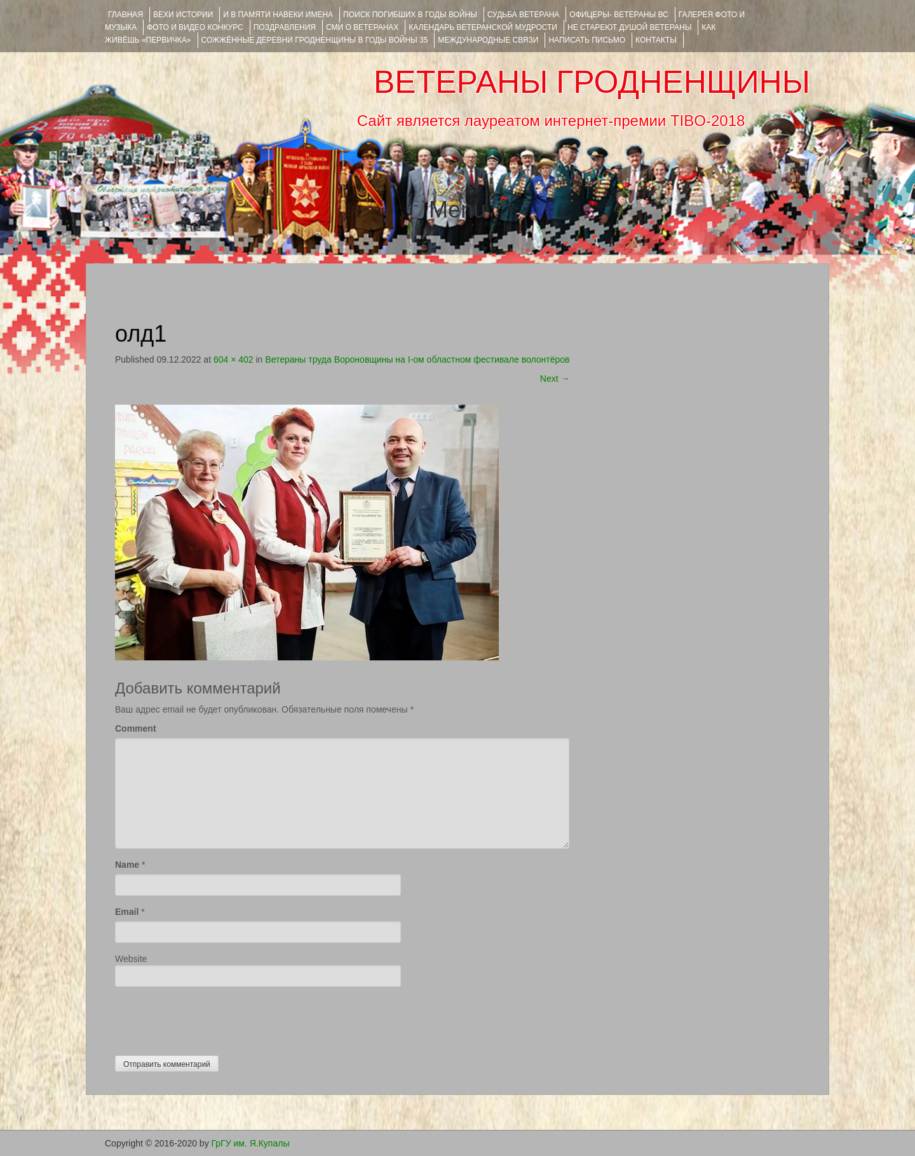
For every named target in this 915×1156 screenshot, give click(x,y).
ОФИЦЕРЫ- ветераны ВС (618, 14)
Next (555, 378)
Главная (125, 14)
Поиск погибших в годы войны (410, 14)
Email (127, 912)
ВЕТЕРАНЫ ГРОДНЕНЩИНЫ (592, 82)
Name (127, 865)
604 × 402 (234, 359)
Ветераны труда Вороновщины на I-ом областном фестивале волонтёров (417, 359)
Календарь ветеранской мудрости (483, 27)
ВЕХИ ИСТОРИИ (183, 14)
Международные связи (488, 40)
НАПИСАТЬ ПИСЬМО (586, 40)
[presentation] (211, 1018)
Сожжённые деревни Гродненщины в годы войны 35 (314, 40)
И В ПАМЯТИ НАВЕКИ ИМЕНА (278, 14)
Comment (135, 728)
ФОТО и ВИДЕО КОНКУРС (195, 27)
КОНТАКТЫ (656, 40)
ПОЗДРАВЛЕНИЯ (285, 27)
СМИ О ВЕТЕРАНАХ (362, 27)
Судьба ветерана (523, 14)
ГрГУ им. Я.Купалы (251, 1143)
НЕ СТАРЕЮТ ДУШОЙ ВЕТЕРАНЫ (629, 27)
